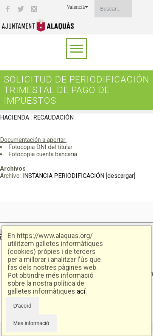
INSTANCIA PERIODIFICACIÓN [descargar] (78, 175)
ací (81, 291)
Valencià (77, 7)
